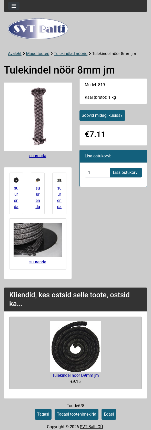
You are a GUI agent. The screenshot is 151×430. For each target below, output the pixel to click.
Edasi (109, 414)
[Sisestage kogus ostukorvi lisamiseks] (97, 172)
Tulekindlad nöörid (70, 53)
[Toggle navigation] (13, 6)
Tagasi (43, 414)
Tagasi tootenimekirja (76, 414)
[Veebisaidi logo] (75, 29)
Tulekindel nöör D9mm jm (75, 375)
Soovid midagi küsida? (102, 115)
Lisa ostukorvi (125, 172)
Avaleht (15, 53)
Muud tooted (37, 53)
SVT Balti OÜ (91, 426)
